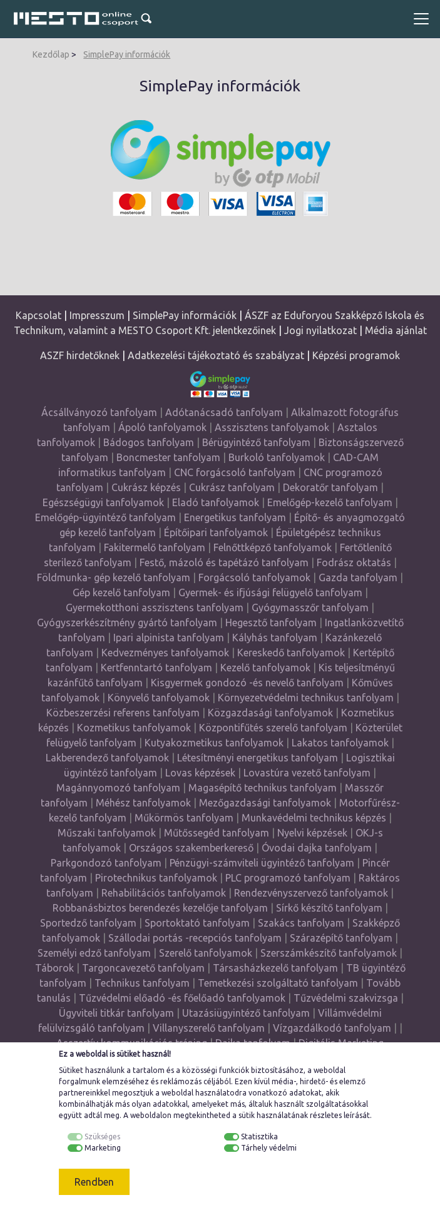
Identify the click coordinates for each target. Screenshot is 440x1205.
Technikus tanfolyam (142, 983)
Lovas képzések (200, 772)
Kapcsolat (38, 315)
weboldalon (150, 1115)
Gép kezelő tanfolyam (121, 592)
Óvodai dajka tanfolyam (317, 847)
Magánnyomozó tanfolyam (118, 787)
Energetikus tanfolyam (235, 517)
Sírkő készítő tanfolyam (329, 907)
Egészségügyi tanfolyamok (103, 502)
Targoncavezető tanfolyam (143, 968)
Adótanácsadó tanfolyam (224, 412)
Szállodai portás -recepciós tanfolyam (196, 937)
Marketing (102, 1148)
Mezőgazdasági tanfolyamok (265, 802)
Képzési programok (356, 355)
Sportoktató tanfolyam (197, 922)
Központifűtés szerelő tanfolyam (273, 727)
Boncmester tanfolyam (168, 457)
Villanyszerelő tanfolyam (209, 1028)
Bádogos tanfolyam (148, 442)
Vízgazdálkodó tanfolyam (332, 1028)
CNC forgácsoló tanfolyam (234, 472)
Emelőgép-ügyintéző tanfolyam (105, 517)
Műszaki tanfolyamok (107, 832)
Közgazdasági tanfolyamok (270, 712)
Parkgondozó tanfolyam (106, 862)
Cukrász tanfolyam (232, 487)
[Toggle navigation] (421, 18)
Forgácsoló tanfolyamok (254, 577)
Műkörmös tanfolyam (184, 817)
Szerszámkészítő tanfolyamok (328, 952)
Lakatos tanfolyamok (340, 742)
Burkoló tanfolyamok (276, 457)
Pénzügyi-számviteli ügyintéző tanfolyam (262, 862)
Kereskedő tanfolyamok (291, 652)
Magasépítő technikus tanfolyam (263, 787)
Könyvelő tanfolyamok (159, 697)
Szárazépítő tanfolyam (341, 937)
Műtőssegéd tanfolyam (216, 832)
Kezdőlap (51, 54)
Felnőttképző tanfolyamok (272, 547)
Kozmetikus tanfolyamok (134, 727)
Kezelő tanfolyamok (265, 667)
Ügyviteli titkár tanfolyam (116, 1013)
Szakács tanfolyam (301, 922)
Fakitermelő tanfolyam (154, 547)
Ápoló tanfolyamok (162, 427)
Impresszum (97, 315)
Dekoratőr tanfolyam (330, 487)
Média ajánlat (396, 330)
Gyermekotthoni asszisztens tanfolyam (154, 607)
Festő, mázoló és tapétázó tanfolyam (224, 562)
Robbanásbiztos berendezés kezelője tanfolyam (160, 907)
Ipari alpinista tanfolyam (168, 637)
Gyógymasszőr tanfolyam (310, 607)
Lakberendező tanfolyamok (107, 757)
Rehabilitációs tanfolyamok (163, 892)
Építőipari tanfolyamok (216, 532)
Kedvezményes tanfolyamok (165, 652)
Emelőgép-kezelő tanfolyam (329, 502)
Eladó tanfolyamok (215, 502)
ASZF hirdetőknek (80, 355)
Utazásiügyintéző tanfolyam (246, 1013)
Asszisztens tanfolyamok (272, 427)
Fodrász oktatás (354, 562)
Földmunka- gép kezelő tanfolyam (113, 577)
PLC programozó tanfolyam (287, 877)
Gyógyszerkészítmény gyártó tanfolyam (127, 622)
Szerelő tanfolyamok (205, 952)
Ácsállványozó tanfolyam (99, 412)
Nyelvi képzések (312, 832)
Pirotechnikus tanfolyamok (156, 877)
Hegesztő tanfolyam (271, 622)
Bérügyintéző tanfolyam (256, 442)
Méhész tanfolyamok (143, 802)
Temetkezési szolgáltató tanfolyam (278, 983)
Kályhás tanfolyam (274, 637)
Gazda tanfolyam (358, 577)
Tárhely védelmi (269, 1148)
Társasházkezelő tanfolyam (276, 968)
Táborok (54, 968)
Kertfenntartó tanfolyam (156, 667)
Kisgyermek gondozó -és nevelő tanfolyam (247, 682)
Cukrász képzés (146, 487)
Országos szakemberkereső (191, 847)
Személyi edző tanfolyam (94, 952)
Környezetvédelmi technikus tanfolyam (306, 697)
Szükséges (102, 1136)
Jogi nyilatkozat (320, 330)
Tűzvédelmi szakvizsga (346, 998)
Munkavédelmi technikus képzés (314, 817)
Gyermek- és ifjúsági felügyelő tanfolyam (270, 592)
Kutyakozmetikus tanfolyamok (214, 742)
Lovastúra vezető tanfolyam (307, 772)
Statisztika (259, 1136)
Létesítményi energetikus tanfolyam (257, 757)
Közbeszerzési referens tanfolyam (123, 712)
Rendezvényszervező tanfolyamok (311, 892)
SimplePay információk (126, 54)
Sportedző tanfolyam (88, 922)
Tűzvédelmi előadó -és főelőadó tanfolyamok (182, 998)
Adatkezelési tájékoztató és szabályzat (216, 355)
